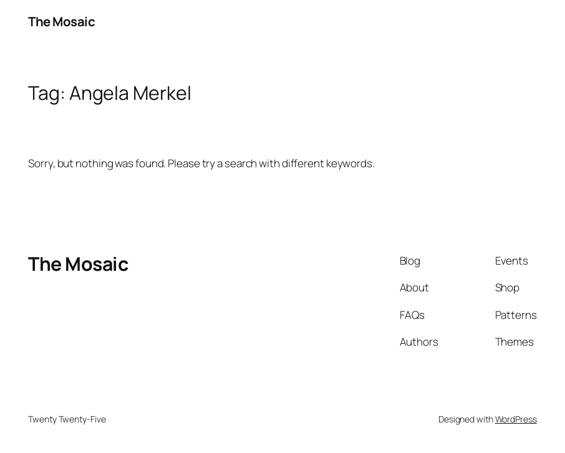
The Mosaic (61, 21)
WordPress (516, 419)
